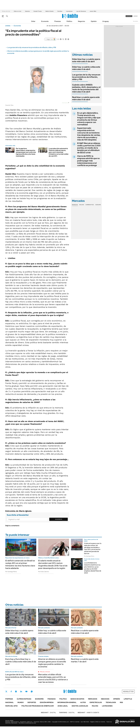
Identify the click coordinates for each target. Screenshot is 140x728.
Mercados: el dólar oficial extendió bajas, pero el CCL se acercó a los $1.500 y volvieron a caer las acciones (53, 678)
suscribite (129, 16)
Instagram (16, 691)
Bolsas (81, 204)
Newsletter (135, 21)
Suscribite (58, 519)
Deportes (32, 702)
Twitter (6, 691)
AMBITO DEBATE (88, 712)
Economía (45, 21)
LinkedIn (21, 691)
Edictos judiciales (80, 706)
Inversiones (69, 11)
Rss (121, 702)
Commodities (89, 204)
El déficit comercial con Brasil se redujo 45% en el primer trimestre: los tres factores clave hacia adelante (20, 564)
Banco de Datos (77, 699)
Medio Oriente (49, 11)
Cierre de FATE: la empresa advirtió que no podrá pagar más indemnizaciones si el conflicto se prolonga (88, 161)
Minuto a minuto (45, 672)
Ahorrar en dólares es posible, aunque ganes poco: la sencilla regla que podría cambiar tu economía (52, 663)
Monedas (75, 204)
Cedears (98, 204)
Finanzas (57, 21)
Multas (95, 706)
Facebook (11, 691)
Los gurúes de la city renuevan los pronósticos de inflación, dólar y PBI (31, 47)
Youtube (26, 691)
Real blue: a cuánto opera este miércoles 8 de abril (86, 98)
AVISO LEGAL (63, 706)
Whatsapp (32, 691)
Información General (66, 702)
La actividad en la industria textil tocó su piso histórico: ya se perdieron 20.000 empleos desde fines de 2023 (92, 568)
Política (69, 21)
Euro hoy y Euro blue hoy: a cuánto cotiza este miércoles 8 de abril (20, 661)
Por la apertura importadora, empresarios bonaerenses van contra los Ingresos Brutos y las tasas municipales (26, 152)
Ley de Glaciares (81, 11)
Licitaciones (107, 706)
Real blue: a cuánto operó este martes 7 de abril (85, 660)
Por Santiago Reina (11, 571)
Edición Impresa (47, 702)
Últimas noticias (24, 699)
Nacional (9, 702)
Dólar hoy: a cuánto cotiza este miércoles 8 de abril (86, 68)
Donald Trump (38, 11)
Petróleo (59, 11)
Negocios (81, 21)
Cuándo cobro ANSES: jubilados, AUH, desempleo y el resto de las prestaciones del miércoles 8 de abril (86, 88)
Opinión (94, 21)
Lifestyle (128, 699)
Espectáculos (96, 702)
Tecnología (111, 702)
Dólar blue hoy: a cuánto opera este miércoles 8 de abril (86, 60)
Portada (9, 699)
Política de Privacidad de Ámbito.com (37, 706)
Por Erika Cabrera (43, 571)
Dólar (33, 21)
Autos (83, 702)
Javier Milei (93, 11)
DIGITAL (48, 712)
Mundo (21, 702)
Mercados (92, 699)
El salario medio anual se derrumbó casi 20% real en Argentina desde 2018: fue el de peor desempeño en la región (52, 564)
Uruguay (105, 21)
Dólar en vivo (17, 11)
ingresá (135, 16)
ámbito (7, 26)
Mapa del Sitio (11, 706)
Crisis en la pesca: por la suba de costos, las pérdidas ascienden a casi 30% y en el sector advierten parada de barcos (92, 548)
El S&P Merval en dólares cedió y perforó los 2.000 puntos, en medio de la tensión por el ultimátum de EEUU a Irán (89, 148)
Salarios (27, 11)
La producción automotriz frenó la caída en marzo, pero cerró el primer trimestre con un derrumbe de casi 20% (58, 152)
